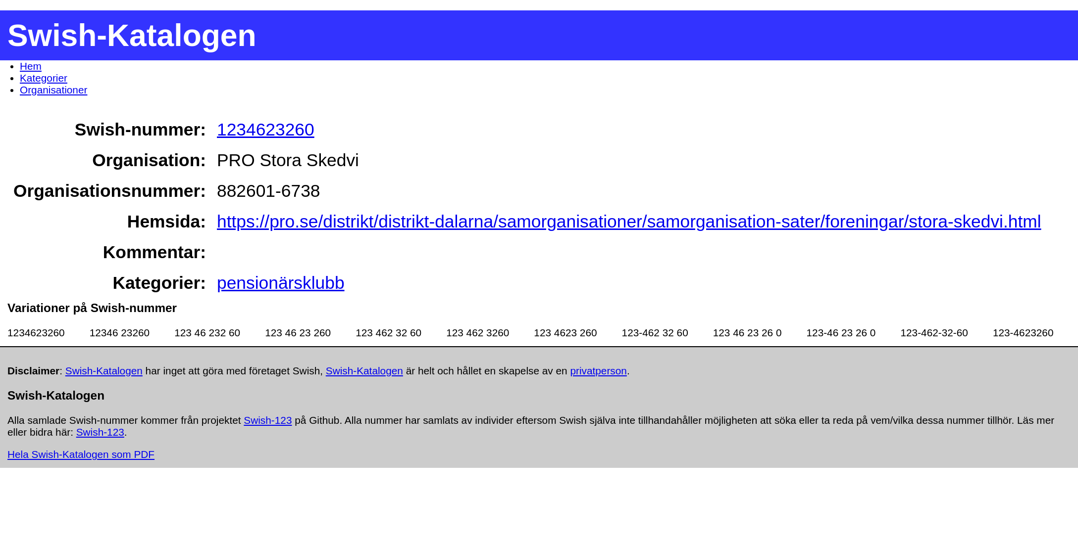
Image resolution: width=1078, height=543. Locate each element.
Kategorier (43, 78)
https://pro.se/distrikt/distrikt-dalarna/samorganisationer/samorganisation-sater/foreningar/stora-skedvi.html (629, 221)
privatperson (598, 370)
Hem (31, 66)
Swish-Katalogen (104, 370)
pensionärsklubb (281, 282)
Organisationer (53, 89)
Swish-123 (268, 420)
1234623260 (265, 129)
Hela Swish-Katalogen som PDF (80, 454)
